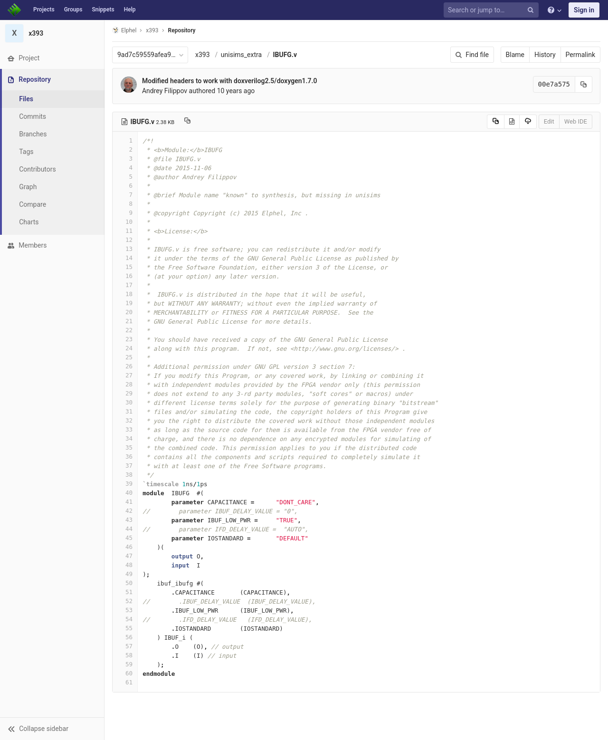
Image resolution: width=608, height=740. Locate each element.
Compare (32, 204)
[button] (52, 728)
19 (125, 303)
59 (125, 664)
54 (125, 619)
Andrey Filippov (164, 91)
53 (125, 610)
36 (125, 456)
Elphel (124, 30)
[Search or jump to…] (492, 10)
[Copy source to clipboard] (495, 122)
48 (125, 564)
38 (125, 474)
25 (125, 357)
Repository (182, 30)
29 (125, 393)
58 (125, 655)
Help (130, 9)
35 (125, 447)
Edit (549, 121)
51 (125, 592)
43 (125, 519)
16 (125, 275)
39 (125, 483)
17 (125, 284)
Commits (32, 116)
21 (125, 321)
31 (125, 411)
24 (125, 348)
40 (125, 492)
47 (125, 555)
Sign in (584, 10)
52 (125, 601)
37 (125, 465)
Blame (515, 54)
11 (125, 230)
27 (125, 375)
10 (125, 221)
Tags (26, 151)
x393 (202, 54)
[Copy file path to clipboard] (187, 121)
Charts (28, 222)
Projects (44, 9)
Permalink (580, 54)
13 (125, 248)
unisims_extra (241, 54)
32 (125, 420)
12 (125, 239)
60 (125, 673)
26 (125, 366)
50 (125, 582)
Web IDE (575, 121)
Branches (33, 134)
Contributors (37, 169)
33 (125, 429)
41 (125, 501)
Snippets (103, 9)
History (545, 54)
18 (125, 294)
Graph (28, 187)
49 (125, 573)
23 (125, 339)
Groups (73, 9)
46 (125, 546)
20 (125, 312)
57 (125, 646)
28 (125, 384)
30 (125, 402)
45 (125, 537)
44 (125, 528)
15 (125, 266)
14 (125, 257)
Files (26, 99)
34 (125, 438)
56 (125, 637)
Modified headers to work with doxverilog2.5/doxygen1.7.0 (229, 81)
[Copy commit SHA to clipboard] (583, 84)
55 (125, 628)
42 (125, 510)
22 (125, 330)
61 (125, 682)
